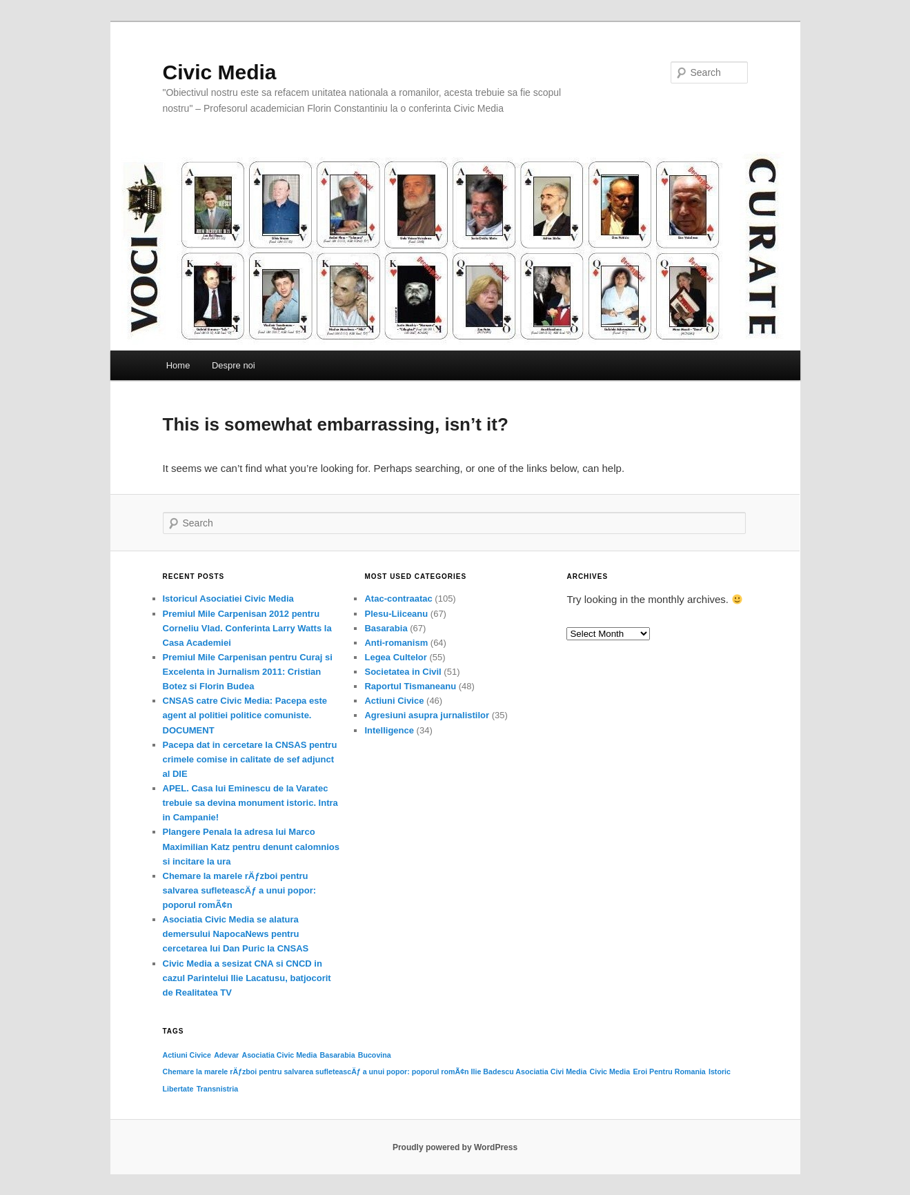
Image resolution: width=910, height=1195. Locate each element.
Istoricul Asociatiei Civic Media (228, 598)
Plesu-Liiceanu (396, 614)
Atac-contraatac (398, 598)
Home (178, 365)
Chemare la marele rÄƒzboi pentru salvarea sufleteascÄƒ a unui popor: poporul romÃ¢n (240, 890)
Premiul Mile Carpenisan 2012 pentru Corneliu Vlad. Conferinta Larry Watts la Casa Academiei (247, 628)
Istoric (720, 1071)
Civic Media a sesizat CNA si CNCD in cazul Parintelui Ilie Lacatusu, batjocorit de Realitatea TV (247, 978)
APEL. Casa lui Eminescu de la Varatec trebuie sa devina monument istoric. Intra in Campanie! (250, 802)
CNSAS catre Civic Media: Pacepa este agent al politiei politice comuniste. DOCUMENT (245, 715)
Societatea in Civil (402, 671)
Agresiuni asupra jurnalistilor (426, 715)
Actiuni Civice (394, 700)
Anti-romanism (396, 643)
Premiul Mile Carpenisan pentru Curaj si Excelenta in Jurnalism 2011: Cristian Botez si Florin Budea (248, 671)
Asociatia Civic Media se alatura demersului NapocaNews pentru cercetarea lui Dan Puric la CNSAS (236, 934)
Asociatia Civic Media (279, 1055)
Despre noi (233, 365)
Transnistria (217, 1089)
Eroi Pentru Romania (669, 1071)
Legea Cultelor (395, 657)
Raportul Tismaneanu (410, 686)
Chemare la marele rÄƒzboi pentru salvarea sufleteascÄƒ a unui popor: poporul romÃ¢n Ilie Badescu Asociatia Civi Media (375, 1071)
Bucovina (374, 1055)
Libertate (178, 1089)
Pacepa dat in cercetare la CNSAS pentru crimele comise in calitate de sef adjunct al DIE (250, 759)
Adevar (226, 1055)
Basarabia (385, 628)
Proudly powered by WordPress (455, 1147)
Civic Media (220, 72)
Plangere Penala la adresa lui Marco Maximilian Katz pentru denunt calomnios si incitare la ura (251, 846)
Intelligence (389, 730)
